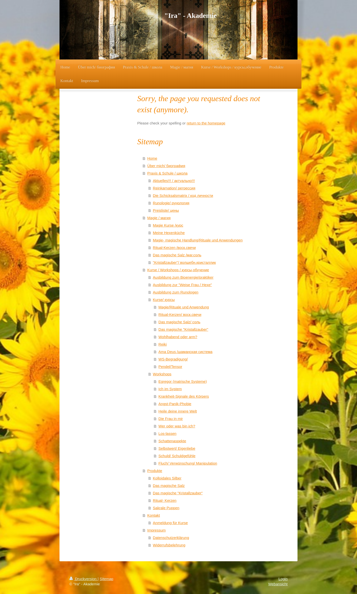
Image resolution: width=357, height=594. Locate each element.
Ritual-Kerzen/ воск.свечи (179, 314)
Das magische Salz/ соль (179, 322)
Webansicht (278, 584)
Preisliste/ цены (166, 210)
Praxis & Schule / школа (167, 173)
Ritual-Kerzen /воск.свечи (174, 247)
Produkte (154, 471)
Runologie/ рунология (171, 203)
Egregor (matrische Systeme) (182, 381)
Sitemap (106, 579)
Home (152, 158)
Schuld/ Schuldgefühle (176, 456)
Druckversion (83, 579)
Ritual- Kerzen (165, 500)
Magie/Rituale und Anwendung (183, 307)
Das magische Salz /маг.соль (177, 255)
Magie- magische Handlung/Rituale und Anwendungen (198, 240)
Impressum (156, 530)
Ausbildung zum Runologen (175, 292)
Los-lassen (167, 433)
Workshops (162, 374)
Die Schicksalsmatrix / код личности (183, 195)
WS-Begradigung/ (173, 359)
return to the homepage (206, 123)
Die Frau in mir (170, 418)
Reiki (162, 344)
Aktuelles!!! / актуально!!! (174, 180)
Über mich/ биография (166, 166)
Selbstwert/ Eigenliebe (176, 448)
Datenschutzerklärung (171, 537)
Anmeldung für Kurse (170, 523)
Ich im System (170, 389)
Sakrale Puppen (166, 508)
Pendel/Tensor (170, 366)
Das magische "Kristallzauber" (183, 329)
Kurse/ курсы (164, 299)
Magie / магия (159, 218)
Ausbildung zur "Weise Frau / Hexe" (182, 285)
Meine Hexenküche (169, 233)
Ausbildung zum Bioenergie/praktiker (183, 277)
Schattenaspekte (172, 441)
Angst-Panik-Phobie (174, 404)
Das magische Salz (169, 485)
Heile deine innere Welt (177, 411)
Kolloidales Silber (167, 478)
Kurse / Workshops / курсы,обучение (178, 270)
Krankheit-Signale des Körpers (183, 396)
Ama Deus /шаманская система (185, 352)
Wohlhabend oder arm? (177, 337)
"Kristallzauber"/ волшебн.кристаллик (184, 262)
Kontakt (153, 515)
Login (283, 579)
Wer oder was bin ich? (176, 426)
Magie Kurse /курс (168, 225)
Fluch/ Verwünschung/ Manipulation (187, 463)
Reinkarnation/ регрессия (174, 188)
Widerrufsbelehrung (169, 545)
